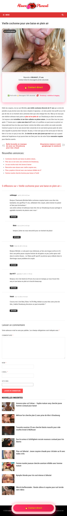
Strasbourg (43, 95)
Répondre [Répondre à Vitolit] (13, 310)
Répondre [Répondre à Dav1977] (13, 288)
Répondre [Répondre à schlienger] (13, 217)
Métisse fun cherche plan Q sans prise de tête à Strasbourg (38, 415)
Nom (4, 363)
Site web (5, 381)
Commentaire (7, 335)
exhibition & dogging (53, 95)
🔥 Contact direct (33, 87)
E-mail (5, 372)
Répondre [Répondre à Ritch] (17, 237)
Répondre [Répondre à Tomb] (13, 265)
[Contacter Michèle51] (33, 50)
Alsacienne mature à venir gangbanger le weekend (50, 145)
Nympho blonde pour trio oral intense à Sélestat (33, 475)
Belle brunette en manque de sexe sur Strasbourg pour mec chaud (16, 146)
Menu (6, 15)
